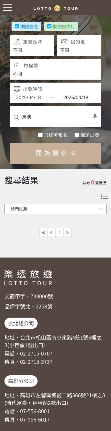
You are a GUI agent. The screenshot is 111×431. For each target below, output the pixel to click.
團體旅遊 (29, 26)
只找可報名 (55, 134)
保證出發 (90, 134)
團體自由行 (64, 26)
